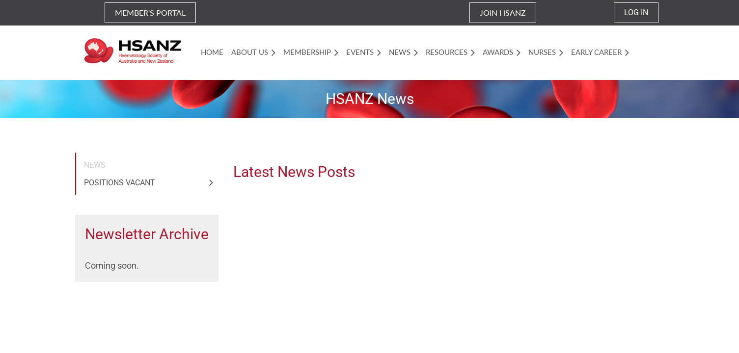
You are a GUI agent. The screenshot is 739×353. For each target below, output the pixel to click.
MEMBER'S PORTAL (150, 12)
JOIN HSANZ (503, 12)
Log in (636, 12)
